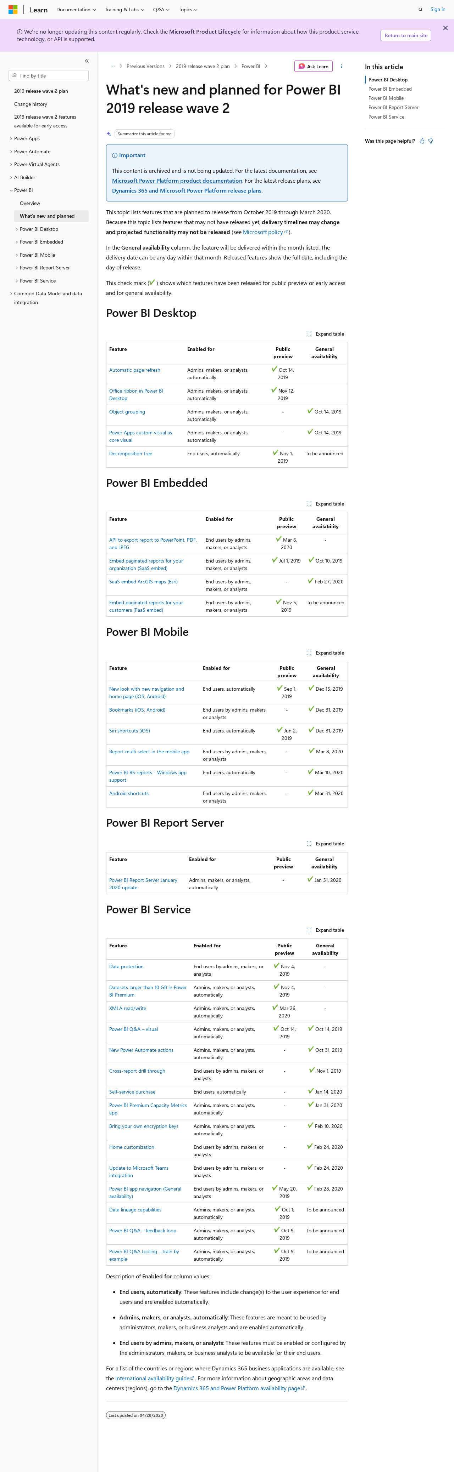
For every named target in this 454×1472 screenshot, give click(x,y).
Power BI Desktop (388, 79)
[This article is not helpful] (430, 141)
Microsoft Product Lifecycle (205, 31)
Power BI (251, 66)
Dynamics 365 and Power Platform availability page (236, 1388)
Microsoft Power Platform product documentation (177, 180)
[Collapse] (86, 61)
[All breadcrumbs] (112, 66)
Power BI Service (386, 116)
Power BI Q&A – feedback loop (142, 1230)
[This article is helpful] (422, 141)
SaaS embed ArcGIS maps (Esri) (143, 581)
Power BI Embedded (390, 88)
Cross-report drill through (137, 1070)
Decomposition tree (130, 453)
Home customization (131, 1146)
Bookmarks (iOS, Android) (137, 709)
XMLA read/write (127, 1008)
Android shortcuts (129, 793)
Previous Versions (146, 66)
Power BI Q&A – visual (133, 1029)
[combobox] (49, 75)
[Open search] (421, 9)
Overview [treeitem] (30, 203)
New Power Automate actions (141, 1049)
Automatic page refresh (134, 369)
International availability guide (152, 1378)
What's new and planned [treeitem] (47, 215)
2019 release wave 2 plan (203, 66)
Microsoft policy (263, 231)
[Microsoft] (13, 9)
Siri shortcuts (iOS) (129, 730)
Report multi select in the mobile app (149, 751)
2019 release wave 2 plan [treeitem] (41, 90)
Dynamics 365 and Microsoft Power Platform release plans (186, 190)
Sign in (438, 9)
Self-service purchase (132, 1091)
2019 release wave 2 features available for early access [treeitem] (45, 121)
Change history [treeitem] (30, 104)
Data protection (126, 966)
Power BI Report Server (394, 107)
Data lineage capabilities (135, 1209)
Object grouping (127, 411)
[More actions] (342, 66)
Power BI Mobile (386, 98)
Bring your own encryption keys (143, 1126)
